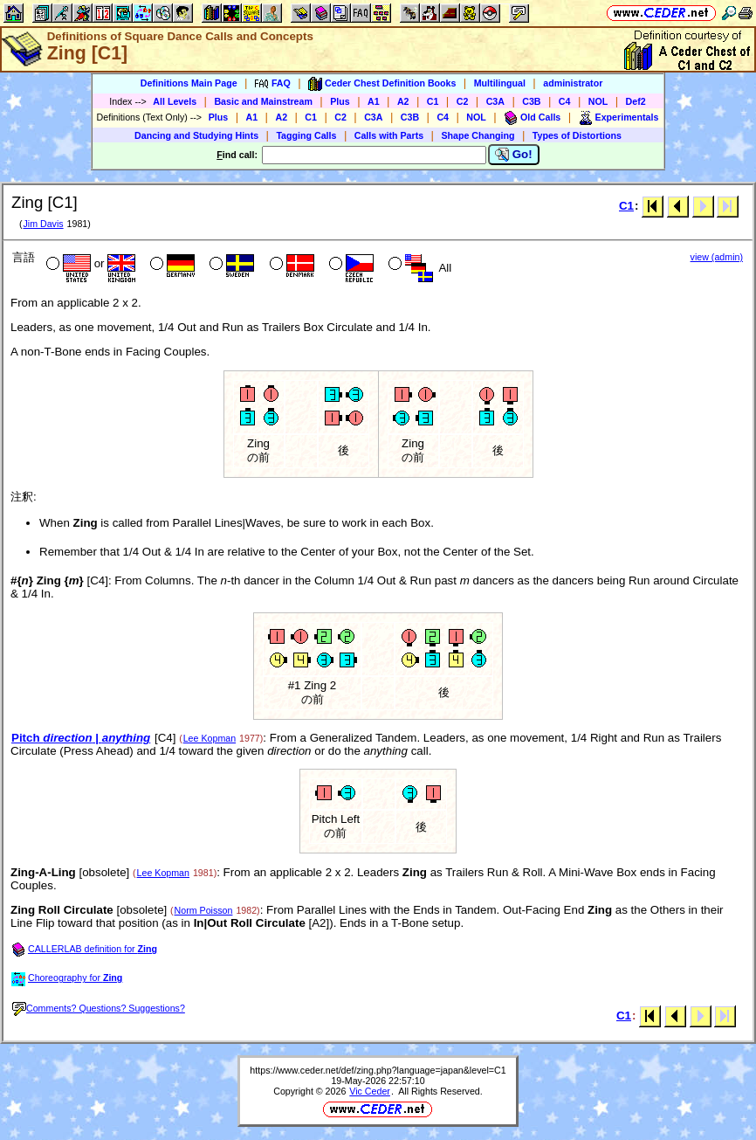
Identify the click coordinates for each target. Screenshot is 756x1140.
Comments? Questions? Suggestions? (98, 1008)
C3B (531, 101)
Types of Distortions (577, 135)
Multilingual (500, 83)
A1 (374, 101)
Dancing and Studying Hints (196, 135)
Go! (514, 155)
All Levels (174, 101)
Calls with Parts (388, 135)
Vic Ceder (369, 1091)
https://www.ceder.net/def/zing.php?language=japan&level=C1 (377, 1070)
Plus (340, 101)
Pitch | (80, 737)
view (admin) (717, 257)
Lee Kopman (209, 738)
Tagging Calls (306, 135)
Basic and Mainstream (263, 101)
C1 (433, 101)
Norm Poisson (204, 910)
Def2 (636, 101)
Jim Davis (43, 223)
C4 (565, 101)
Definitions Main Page (189, 83)
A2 (403, 101)
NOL (598, 101)
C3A (495, 101)
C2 (463, 101)
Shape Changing (477, 135)
